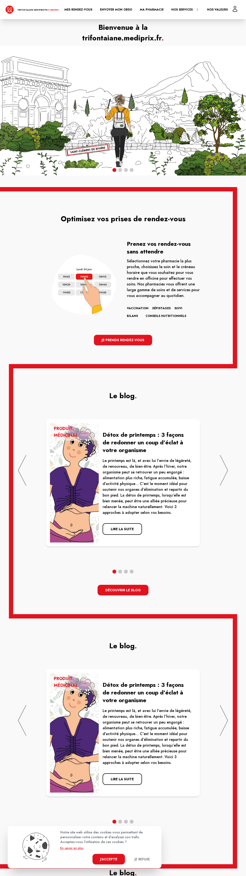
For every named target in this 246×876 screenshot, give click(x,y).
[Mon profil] (235, 9)
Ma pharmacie (152, 9)
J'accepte (108, 859)
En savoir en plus (72, 848)
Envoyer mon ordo (116, 9)
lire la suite (122, 529)
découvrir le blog (123, 590)
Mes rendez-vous (78, 9)
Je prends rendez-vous (123, 340)
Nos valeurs (217, 9)
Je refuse (142, 859)
